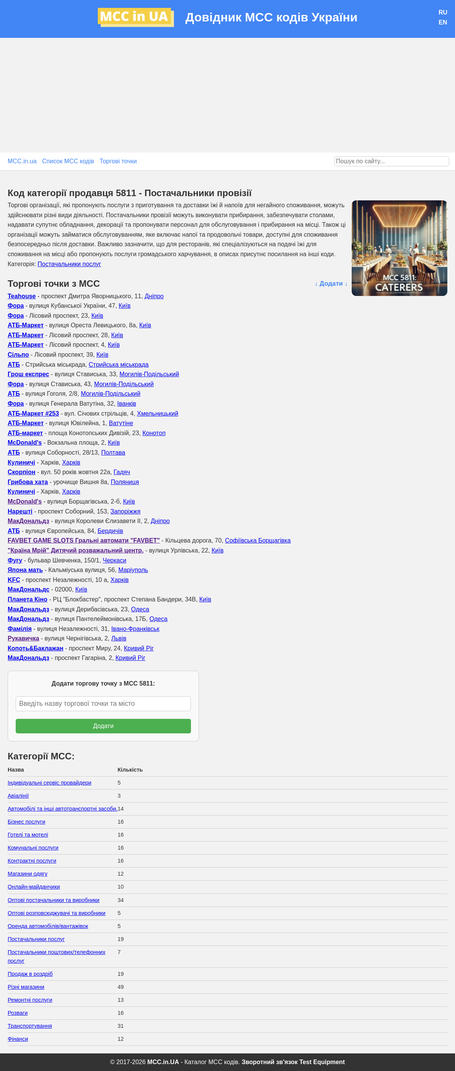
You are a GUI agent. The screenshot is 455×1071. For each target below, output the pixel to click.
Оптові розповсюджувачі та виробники (57, 913)
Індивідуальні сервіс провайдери (49, 783)
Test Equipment (322, 1062)
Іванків (126, 403)
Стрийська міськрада (119, 364)
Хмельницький (157, 413)
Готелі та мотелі (28, 835)
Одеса (140, 609)
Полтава (113, 452)
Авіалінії (18, 796)
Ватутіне (121, 423)
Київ (124, 305)
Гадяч (122, 472)
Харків (71, 462)
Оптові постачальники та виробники (53, 900)
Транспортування (30, 1026)
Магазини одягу (27, 874)
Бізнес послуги (26, 822)
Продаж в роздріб (30, 974)
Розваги (18, 1013)
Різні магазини (26, 987)
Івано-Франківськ (135, 629)
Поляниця (125, 482)
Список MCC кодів (68, 161)
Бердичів (110, 531)
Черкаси (115, 560)
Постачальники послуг (69, 264)
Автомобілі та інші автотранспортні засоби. (62, 809)
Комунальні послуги (33, 848)
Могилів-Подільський (149, 374)
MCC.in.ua (22, 161)
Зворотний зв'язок (269, 1062)
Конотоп (153, 433)
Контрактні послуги (32, 861)
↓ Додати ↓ (331, 283)
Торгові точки (118, 161)
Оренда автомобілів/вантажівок (48, 926)
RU (443, 12)
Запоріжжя (126, 511)
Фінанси (18, 1039)
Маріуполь (133, 570)
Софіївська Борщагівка (257, 540)
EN (443, 22)
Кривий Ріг (139, 648)
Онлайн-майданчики (34, 887)
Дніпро (154, 296)
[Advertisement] (227, 95)
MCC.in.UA (163, 1062)
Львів (118, 638)
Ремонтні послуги (30, 1000)
